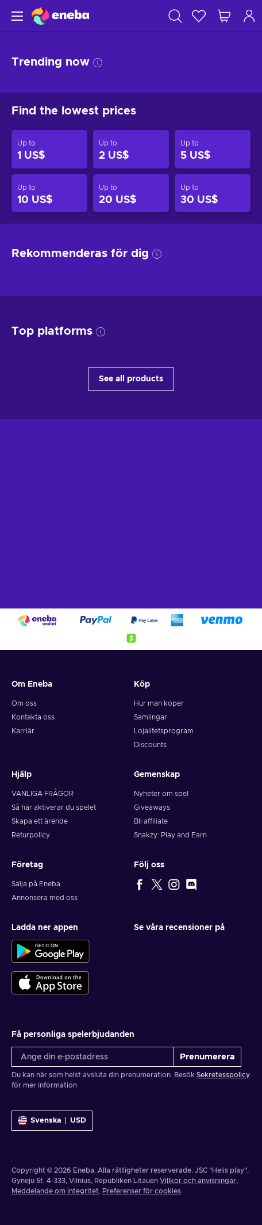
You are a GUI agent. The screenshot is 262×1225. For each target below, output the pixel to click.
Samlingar (150, 717)
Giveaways (152, 807)
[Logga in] (249, 16)
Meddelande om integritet (55, 1191)
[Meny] (16, 16)
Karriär (22, 731)
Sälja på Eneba (35, 884)
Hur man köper (159, 703)
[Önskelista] (198, 16)
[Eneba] (60, 16)
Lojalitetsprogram (164, 731)
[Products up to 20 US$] (131, 193)
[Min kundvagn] (224, 16)
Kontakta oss (33, 717)
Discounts (150, 744)
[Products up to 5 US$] (213, 149)
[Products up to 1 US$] (49, 149)
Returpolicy (30, 835)
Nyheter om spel (161, 793)
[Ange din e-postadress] (92, 1057)
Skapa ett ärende (39, 821)
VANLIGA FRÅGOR (42, 793)
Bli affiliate (151, 821)
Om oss (24, 703)
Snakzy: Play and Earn (170, 835)
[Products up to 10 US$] (49, 193)
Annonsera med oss (44, 897)
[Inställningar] (52, 1121)
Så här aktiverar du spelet (53, 807)
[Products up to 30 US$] (213, 193)
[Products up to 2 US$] (131, 149)
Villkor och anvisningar (198, 1180)
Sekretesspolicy (223, 1074)
